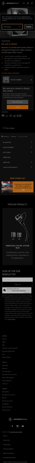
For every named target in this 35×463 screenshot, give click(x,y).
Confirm (28, 27)
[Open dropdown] (12, 26)
